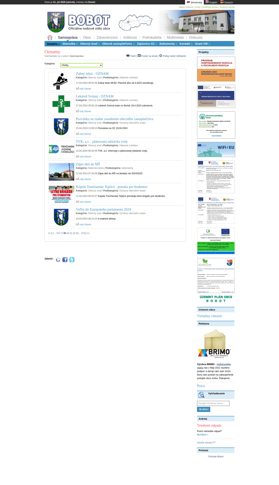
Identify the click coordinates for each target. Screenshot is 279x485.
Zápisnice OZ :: (147, 43)
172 (83, 233)
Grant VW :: (202, 43)
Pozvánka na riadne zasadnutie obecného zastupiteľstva (114, 119)
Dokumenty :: (168, 43)
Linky (197, 7)
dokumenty (127, 168)
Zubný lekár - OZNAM (92, 74)
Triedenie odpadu (209, 425)
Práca (201, 386)
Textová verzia (227, 7)
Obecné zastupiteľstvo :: (118, 43)
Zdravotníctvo (107, 37)
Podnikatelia (151, 37)
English (211, 2)
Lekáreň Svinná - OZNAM (95, 96)
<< (49, 233)
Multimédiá (175, 37)
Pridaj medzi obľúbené (172, 56)
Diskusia (195, 37)
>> (88, 233)
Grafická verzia (210, 7)
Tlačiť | (132, 56)
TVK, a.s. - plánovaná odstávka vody (102, 141)
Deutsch (226, 2)
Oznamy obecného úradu (132, 122)
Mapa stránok (186, 7)
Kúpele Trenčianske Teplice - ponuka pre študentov (112, 187)
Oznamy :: (53, 43)
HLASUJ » (202, 434)
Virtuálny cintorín (209, 316)
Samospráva (68, 37)
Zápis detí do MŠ (88, 164)
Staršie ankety (206, 442)
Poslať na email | (148, 56)
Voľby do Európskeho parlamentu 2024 (103, 209)
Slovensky (194, 2)
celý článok (83, 88)
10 (67, 233)
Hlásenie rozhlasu (128, 77)
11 (71, 233)
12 (74, 233)
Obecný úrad (94, 77)
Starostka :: (70, 43)
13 (77, 233)
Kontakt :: (186, 43)
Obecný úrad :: (90, 43)
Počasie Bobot (215, 456)
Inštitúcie (130, 37)
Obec (87, 37)
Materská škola (96, 168)
